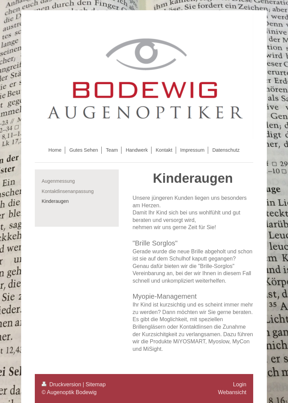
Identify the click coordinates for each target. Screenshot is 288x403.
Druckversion (62, 384)
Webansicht (232, 392)
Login (239, 384)
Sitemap (96, 384)
